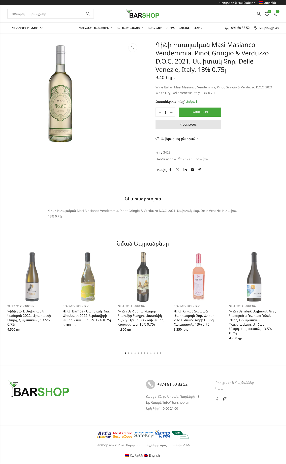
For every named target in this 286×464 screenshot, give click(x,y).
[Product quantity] (165, 112)
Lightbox (133, 48)
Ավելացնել (200, 112)
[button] (125, 353)
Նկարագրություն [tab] (143, 199)
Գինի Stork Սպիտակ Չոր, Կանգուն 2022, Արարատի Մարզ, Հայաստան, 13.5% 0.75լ (29, 318)
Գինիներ (185, 158)
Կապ (219, 388)
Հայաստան (27, 306)
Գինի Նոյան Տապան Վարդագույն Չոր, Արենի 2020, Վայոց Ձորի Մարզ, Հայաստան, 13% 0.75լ (194, 318)
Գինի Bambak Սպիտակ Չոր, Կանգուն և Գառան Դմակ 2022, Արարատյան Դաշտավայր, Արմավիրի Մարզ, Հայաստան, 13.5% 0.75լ (252, 322)
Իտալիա (201, 158)
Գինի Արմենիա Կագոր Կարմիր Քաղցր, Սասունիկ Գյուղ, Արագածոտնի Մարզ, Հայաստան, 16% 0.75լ (141, 318)
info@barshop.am (176, 402)
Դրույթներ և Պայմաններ (237, 3)
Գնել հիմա (188, 124)
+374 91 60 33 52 (172, 384)
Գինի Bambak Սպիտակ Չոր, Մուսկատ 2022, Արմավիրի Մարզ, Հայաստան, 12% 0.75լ (87, 315)
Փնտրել (88, 14)
